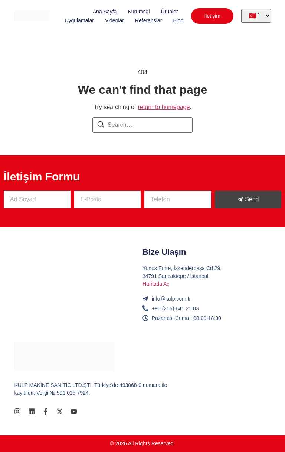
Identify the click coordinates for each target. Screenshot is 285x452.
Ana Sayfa (105, 12)
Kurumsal (139, 12)
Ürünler (169, 12)
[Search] (100, 126)
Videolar (114, 20)
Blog (178, 20)
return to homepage (164, 107)
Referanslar (148, 20)
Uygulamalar (79, 20)
